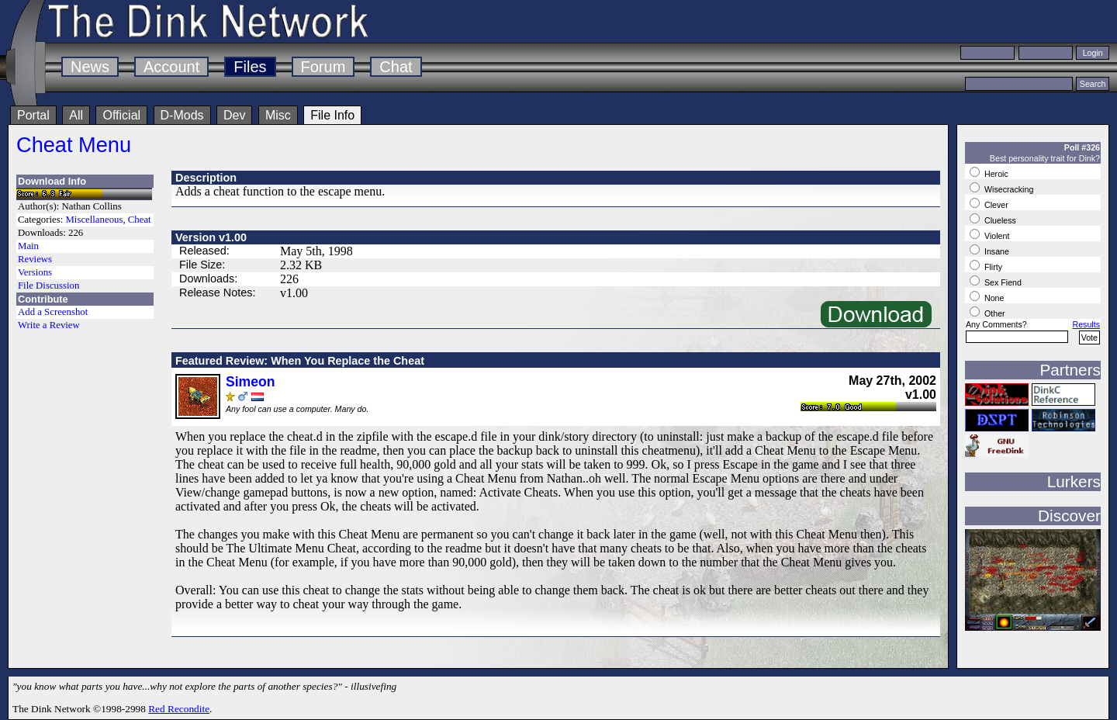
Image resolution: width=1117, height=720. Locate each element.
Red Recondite (178, 709)
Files (249, 66)
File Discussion (48, 285)
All (76, 115)
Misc (278, 115)
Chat (395, 66)
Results (1086, 324)
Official (121, 115)
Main (28, 246)
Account (171, 66)
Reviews (35, 259)
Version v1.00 (211, 237)
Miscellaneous (94, 219)
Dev (234, 115)
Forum (323, 66)
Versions (35, 272)
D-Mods (182, 115)
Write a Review (49, 325)
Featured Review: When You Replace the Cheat (299, 361)
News (90, 66)
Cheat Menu (73, 145)
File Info (332, 115)
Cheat (139, 219)
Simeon (250, 381)
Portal (33, 115)
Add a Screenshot (53, 311)
